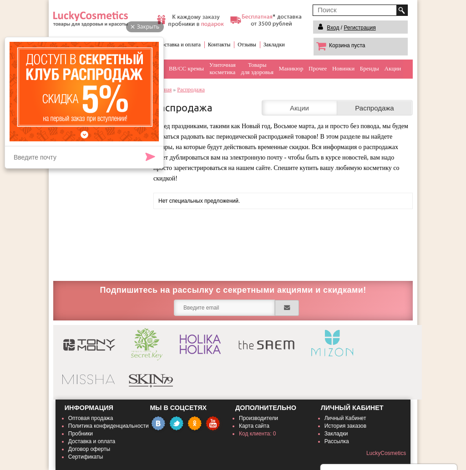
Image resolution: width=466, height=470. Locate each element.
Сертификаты (85, 457)
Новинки (343, 68)
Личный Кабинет (345, 418)
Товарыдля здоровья (257, 68)
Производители (258, 418)
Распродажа (190, 89)
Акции (393, 68)
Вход (333, 28)
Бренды (369, 68)
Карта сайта (254, 426)
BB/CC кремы (186, 68)
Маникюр (291, 68)
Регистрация (360, 28)
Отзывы (247, 44)
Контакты (219, 44)
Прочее (318, 68)
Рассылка (336, 441)
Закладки (274, 44)
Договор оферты (89, 449)
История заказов (345, 426)
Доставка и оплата (179, 44)
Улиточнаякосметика (222, 68)
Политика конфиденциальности (108, 426)
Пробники (80, 433)
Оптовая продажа (90, 418)
